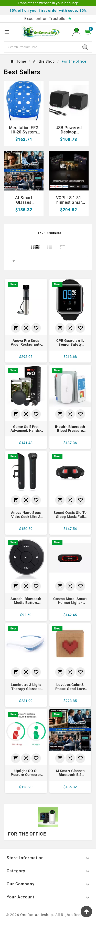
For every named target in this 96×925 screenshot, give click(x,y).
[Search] (41, 47)
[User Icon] (76, 32)
